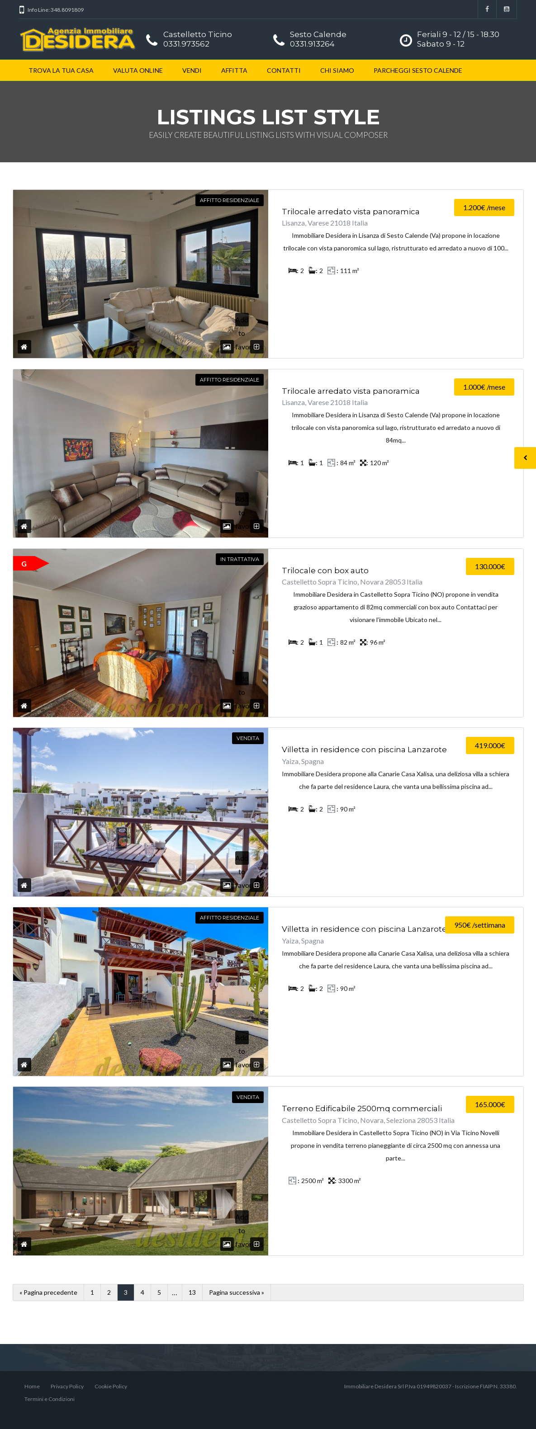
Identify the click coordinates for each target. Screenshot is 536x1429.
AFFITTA (234, 70)
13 (192, 1292)
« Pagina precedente (48, 1292)
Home (32, 1386)
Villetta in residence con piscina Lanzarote (364, 749)
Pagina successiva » (236, 1292)
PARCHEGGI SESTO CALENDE (418, 70)
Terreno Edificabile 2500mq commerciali (362, 1108)
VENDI (192, 70)
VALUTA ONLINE (138, 70)
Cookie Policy (111, 1386)
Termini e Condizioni (49, 1399)
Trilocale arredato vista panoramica (351, 211)
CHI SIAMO (337, 70)
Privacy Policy (67, 1386)
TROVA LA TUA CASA (61, 70)
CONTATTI (284, 70)
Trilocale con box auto (325, 570)
